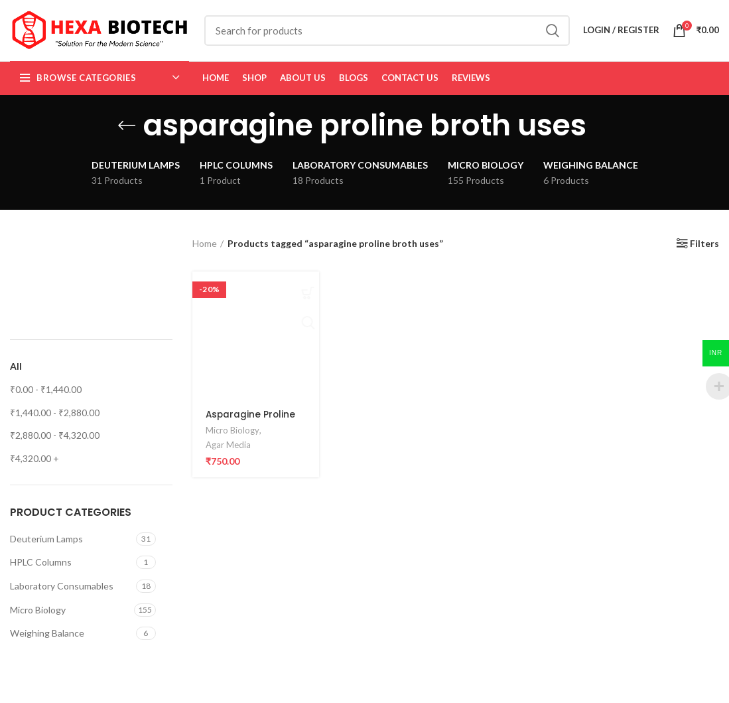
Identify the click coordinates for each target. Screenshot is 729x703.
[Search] (387, 34)
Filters (704, 252)
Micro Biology (38, 617)
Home (204, 251)
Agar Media (228, 452)
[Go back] (126, 133)
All (16, 374)
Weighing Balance (47, 641)
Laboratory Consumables (61, 593)
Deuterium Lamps (46, 546)
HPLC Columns (41, 570)
